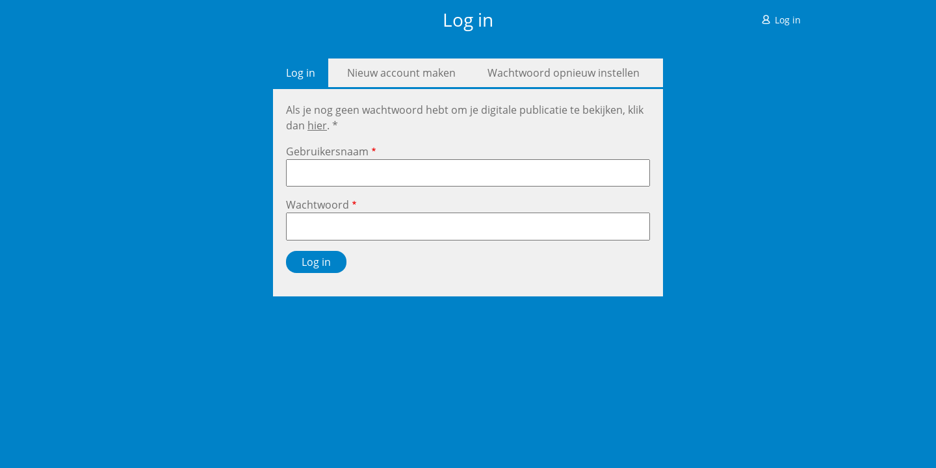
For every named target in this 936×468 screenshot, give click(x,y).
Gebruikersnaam (327, 151)
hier (317, 125)
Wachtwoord (317, 205)
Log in (788, 20)
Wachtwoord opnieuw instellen (564, 73)
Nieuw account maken (401, 73)
